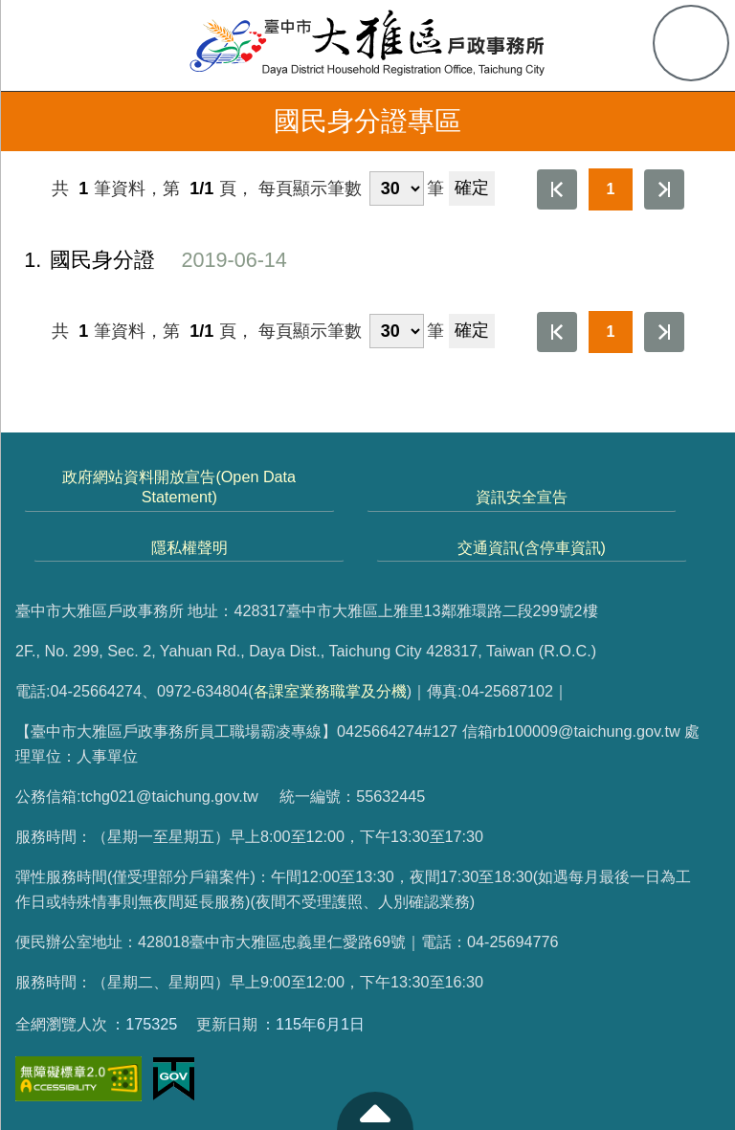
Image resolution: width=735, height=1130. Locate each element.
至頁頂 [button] (375, 1111)
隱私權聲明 (189, 547)
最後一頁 (664, 189)
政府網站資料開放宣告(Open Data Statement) (179, 486)
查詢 (691, 43)
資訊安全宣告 (522, 496)
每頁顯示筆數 (310, 188)
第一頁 (557, 189)
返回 (30, 121)
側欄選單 (44, 44)
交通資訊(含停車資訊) (531, 547)
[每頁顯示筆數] (396, 188)
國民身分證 (143, 260)
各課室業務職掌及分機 (330, 690)
